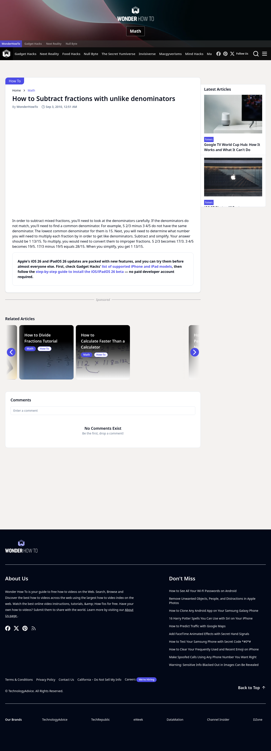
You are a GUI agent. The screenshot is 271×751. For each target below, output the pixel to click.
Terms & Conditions (19, 680)
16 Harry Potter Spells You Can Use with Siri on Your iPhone (211, 618)
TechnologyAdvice (55, 719)
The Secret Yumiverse (118, 54)
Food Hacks (71, 54)
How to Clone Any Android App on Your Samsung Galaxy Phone (213, 611)
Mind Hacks (194, 54)
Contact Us (66, 680)
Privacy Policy (45, 680)
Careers (141, 679)
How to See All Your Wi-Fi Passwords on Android (203, 591)
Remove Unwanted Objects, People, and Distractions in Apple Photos (212, 601)
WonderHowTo (11, 44)
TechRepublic (100, 719)
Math (135, 31)
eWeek (138, 719)
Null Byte (71, 44)
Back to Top (252, 687)
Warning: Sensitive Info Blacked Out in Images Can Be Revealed (214, 665)
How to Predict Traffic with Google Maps (197, 626)
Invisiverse (147, 54)
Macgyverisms (170, 54)
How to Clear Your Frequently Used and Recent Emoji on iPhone (214, 649)
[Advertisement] (135, 497)
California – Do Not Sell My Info (99, 680)
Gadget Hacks (33, 44)
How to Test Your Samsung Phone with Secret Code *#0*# (210, 641)
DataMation (175, 719)
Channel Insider (218, 719)
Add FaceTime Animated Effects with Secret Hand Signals (209, 634)
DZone (257, 719)
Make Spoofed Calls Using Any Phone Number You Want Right (213, 657)
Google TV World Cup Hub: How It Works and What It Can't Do (232, 147)
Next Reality (53, 44)
